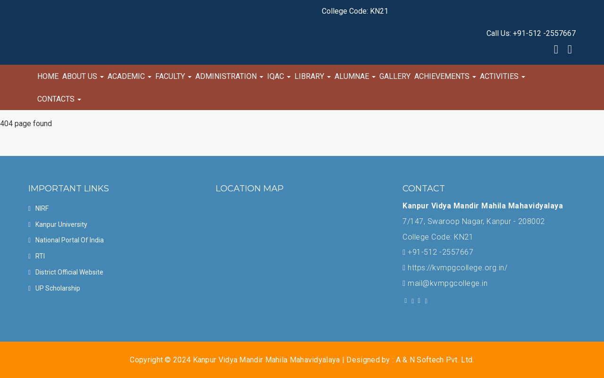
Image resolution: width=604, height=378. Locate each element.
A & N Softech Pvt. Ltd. (435, 359)
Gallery (395, 76)
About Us (83, 76)
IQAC (279, 76)
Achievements (445, 76)
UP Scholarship (57, 288)
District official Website (69, 272)
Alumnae (355, 76)
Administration (229, 76)
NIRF (42, 208)
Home (48, 76)
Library (312, 76)
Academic (129, 76)
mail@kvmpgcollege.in (447, 283)
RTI (40, 256)
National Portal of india (69, 240)
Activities (502, 76)
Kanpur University (61, 224)
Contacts (59, 98)
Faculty (173, 76)
